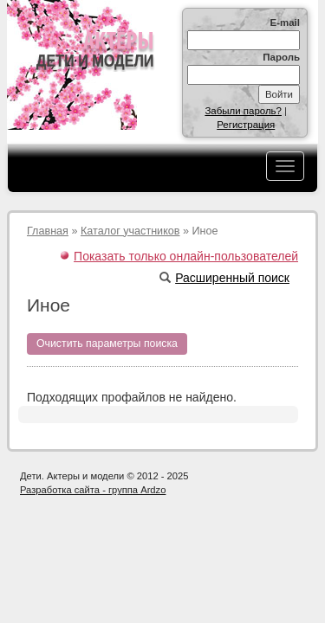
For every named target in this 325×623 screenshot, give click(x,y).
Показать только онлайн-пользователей (186, 256)
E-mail (285, 22)
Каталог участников (130, 231)
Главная (47, 231)
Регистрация (246, 124)
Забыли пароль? (243, 111)
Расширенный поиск (224, 278)
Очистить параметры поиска (107, 343)
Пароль (281, 57)
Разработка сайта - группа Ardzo (93, 490)
